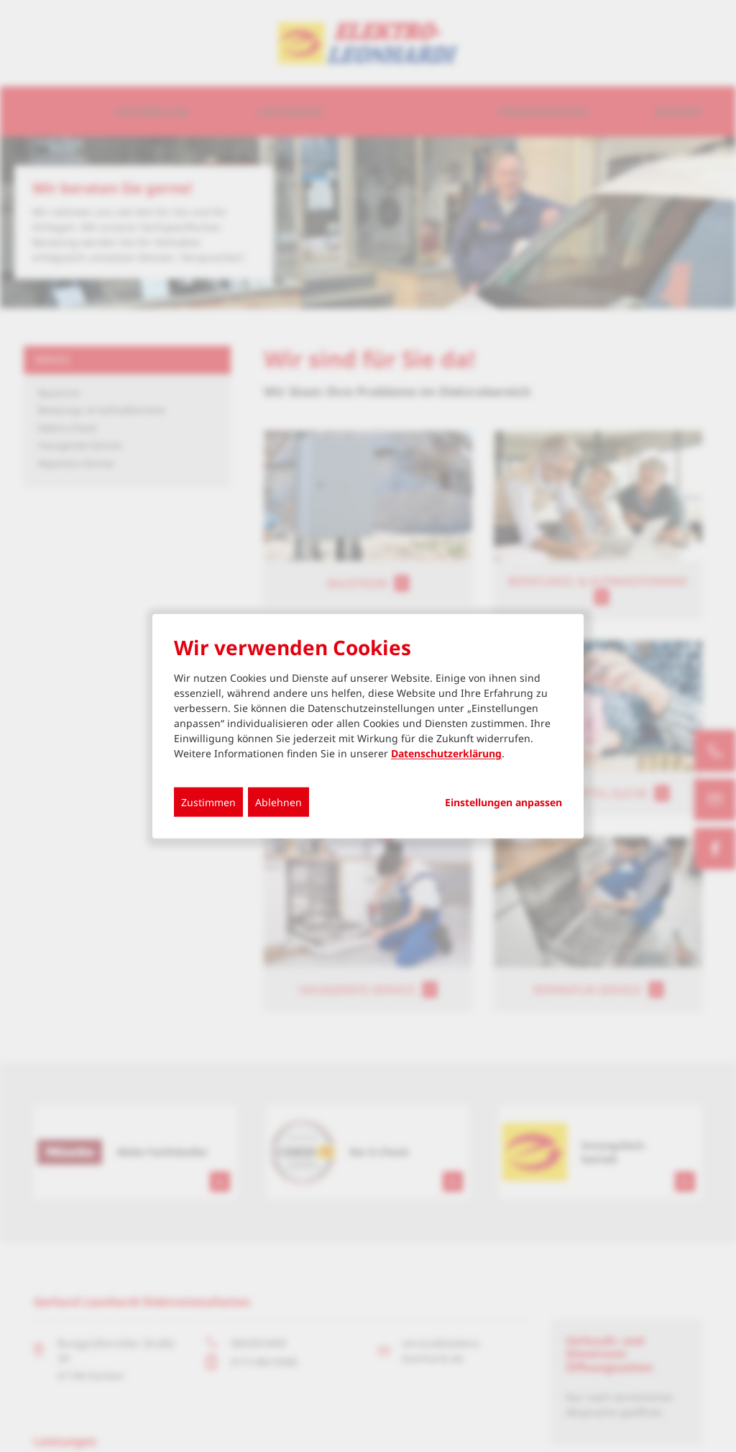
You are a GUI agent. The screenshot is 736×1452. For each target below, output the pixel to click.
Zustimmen (208, 802)
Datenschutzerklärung (446, 753)
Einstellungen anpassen (503, 802)
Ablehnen (278, 802)
